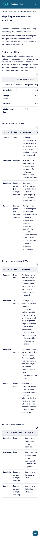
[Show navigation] (35, 533)
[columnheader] (7, 132)
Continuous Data (17, 4)
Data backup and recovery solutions (25, 11)
